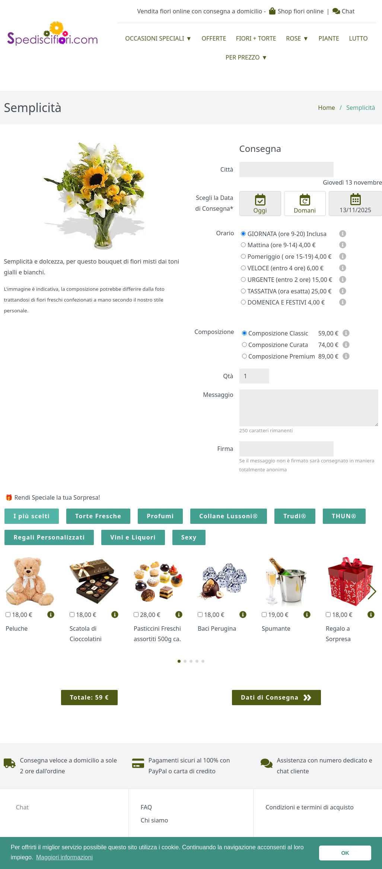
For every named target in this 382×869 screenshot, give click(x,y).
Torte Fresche (98, 516)
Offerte (214, 38)
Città (226, 169)
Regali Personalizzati (49, 537)
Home (326, 108)
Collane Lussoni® (228, 516)
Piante (329, 38)
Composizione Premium (278, 356)
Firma (225, 449)
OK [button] (345, 853)
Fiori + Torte (256, 38)
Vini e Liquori (133, 537)
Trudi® (294, 516)
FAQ (146, 807)
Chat (343, 11)
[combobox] (286, 169)
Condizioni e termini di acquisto (309, 807)
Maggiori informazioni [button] (64, 857)
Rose (293, 38)
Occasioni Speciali (154, 38)
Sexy (189, 537)
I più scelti (31, 516)
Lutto (358, 38)
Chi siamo (154, 820)
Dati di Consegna (270, 697)
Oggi (260, 204)
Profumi (160, 516)
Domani (304, 204)
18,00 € (19, 615)
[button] (179, 661)
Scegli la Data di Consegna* (214, 203)
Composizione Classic (275, 333)
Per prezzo (243, 57)
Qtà (228, 376)
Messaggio (218, 395)
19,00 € (275, 615)
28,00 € (147, 615)
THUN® (344, 516)
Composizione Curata (275, 345)
